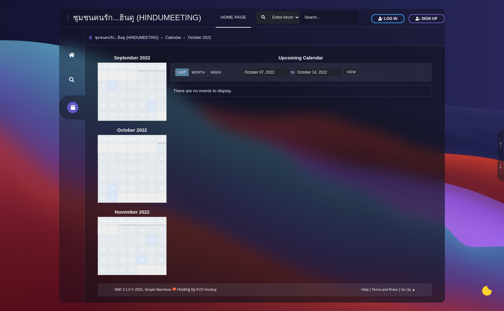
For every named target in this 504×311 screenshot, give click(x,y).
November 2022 (132, 212)
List (182, 72)
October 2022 (132, 130)
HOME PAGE (233, 17)
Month (198, 72)
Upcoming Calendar (301, 57)
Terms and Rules (385, 289)
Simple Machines (158, 289)
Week (216, 72)
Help (365, 289)
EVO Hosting (206, 289)
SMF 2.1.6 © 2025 (128, 289)
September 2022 (132, 57)
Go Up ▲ (408, 289)
